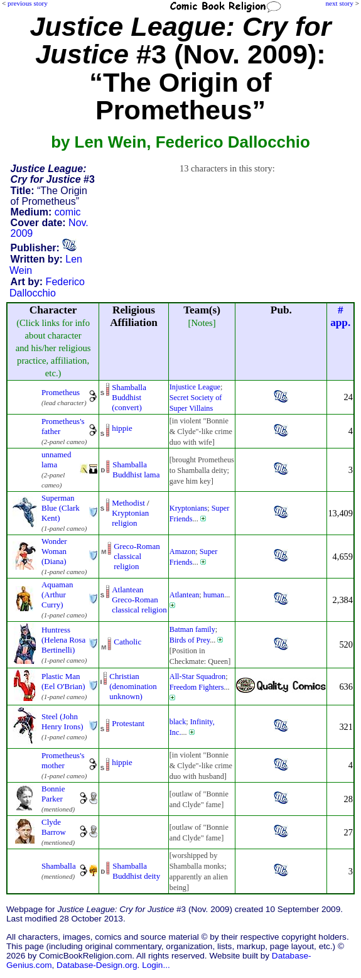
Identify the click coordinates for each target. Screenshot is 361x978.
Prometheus (60, 392)
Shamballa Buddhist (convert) (129, 397)
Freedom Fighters (197, 687)
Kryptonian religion (130, 518)
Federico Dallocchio (47, 287)
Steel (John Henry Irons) (62, 721)
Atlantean (185, 594)
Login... (156, 965)
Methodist (128, 503)
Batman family (192, 629)
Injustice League (195, 387)
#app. (340, 316)
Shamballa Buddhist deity (136, 871)
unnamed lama (56, 459)
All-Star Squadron (197, 676)
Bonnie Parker (53, 793)
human (213, 594)
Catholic (127, 641)
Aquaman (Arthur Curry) (57, 594)
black (178, 721)
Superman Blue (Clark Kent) (60, 508)
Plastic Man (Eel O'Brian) (63, 681)
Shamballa (58, 866)
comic (68, 212)
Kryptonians (189, 508)
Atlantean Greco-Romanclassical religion (139, 599)
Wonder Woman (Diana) (54, 551)
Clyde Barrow (53, 827)
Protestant (128, 723)
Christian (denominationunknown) (133, 686)
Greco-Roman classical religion (136, 556)
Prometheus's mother (63, 760)
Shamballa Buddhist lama (135, 469)
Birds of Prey (190, 640)
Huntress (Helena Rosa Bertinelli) (63, 640)
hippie (122, 428)
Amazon (182, 551)
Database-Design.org (97, 965)
